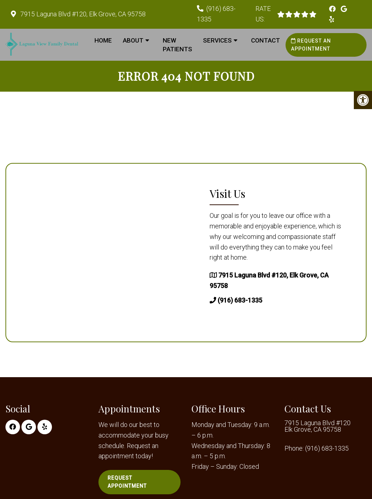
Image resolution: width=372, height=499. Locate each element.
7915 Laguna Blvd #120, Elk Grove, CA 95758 (82, 14)
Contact (265, 40)
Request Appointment (127, 482)
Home (103, 40)
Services (217, 40)
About (133, 40)
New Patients (177, 45)
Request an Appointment (311, 45)
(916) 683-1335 (240, 300)
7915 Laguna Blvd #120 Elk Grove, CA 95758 (317, 426)
